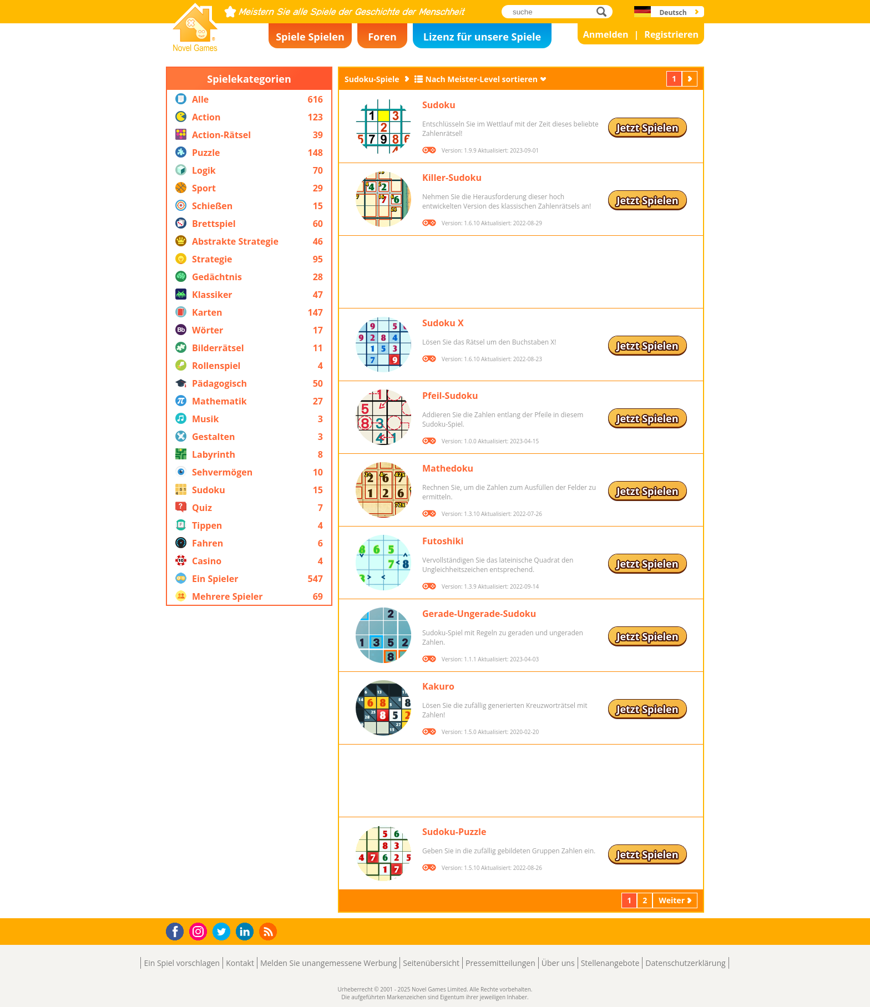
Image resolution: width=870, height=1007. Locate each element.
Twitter (223, 932)
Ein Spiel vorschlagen (182, 963)
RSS (269, 931)
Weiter (690, 78)
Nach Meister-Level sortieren (482, 79)
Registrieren (671, 34)
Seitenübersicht (431, 963)
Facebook (178, 930)
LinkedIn (247, 932)
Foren (382, 36)
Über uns (558, 963)
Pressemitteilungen (500, 963)
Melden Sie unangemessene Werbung (328, 963)
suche (604, 11)
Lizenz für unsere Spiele (482, 36)
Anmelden (606, 34)
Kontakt (240, 963)
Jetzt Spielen (647, 127)
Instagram (200, 930)
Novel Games (193, 47)
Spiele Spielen (310, 36)
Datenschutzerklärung (685, 963)
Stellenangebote (610, 963)
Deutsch (672, 12)
